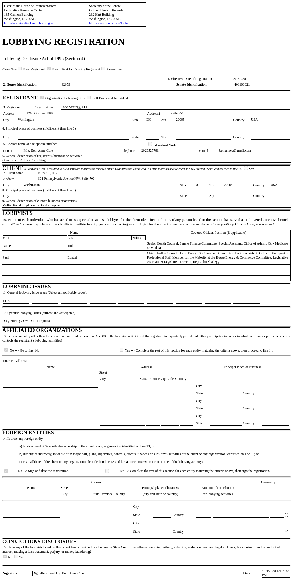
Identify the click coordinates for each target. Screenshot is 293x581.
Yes (19, 557)
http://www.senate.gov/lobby (109, 23)
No (8, 557)
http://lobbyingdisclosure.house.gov (28, 23)
